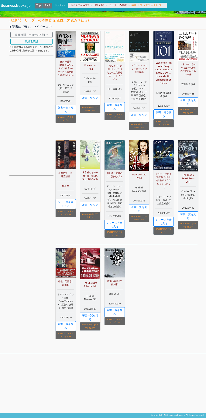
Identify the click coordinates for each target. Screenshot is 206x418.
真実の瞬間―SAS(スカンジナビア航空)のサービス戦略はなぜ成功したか (66, 68)
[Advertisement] (31, 115)
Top (38, 5)
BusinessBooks (80, 5)
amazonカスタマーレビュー (66, 118)
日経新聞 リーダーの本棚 (30, 34)
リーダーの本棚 (117, 5)
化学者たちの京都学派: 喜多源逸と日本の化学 (90, 176)
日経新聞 (98, 5)
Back (48, 5)
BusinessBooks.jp (16, 5)
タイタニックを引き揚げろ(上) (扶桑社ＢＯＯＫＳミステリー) (164, 180)
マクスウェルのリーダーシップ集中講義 (139, 69)
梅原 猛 (65, 186)
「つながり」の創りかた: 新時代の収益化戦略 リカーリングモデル (114, 73)
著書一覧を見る (66, 109)
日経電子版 (31, 41)
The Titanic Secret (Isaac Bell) (188, 178)
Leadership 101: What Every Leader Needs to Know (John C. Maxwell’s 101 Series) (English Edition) (163, 73)
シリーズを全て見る (66, 204)
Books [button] (59, 5)
